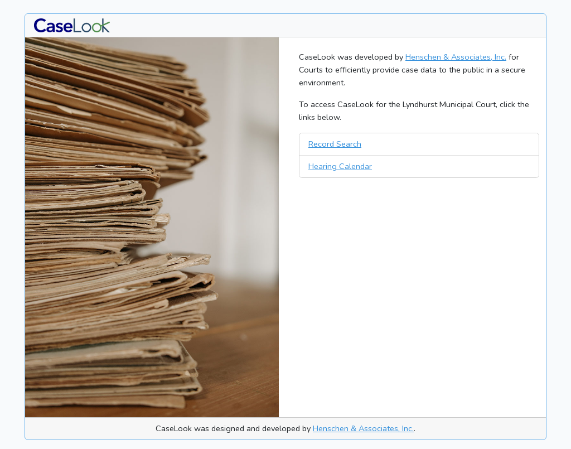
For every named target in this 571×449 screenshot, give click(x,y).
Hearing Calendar (340, 166)
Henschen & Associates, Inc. (455, 56)
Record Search (334, 143)
